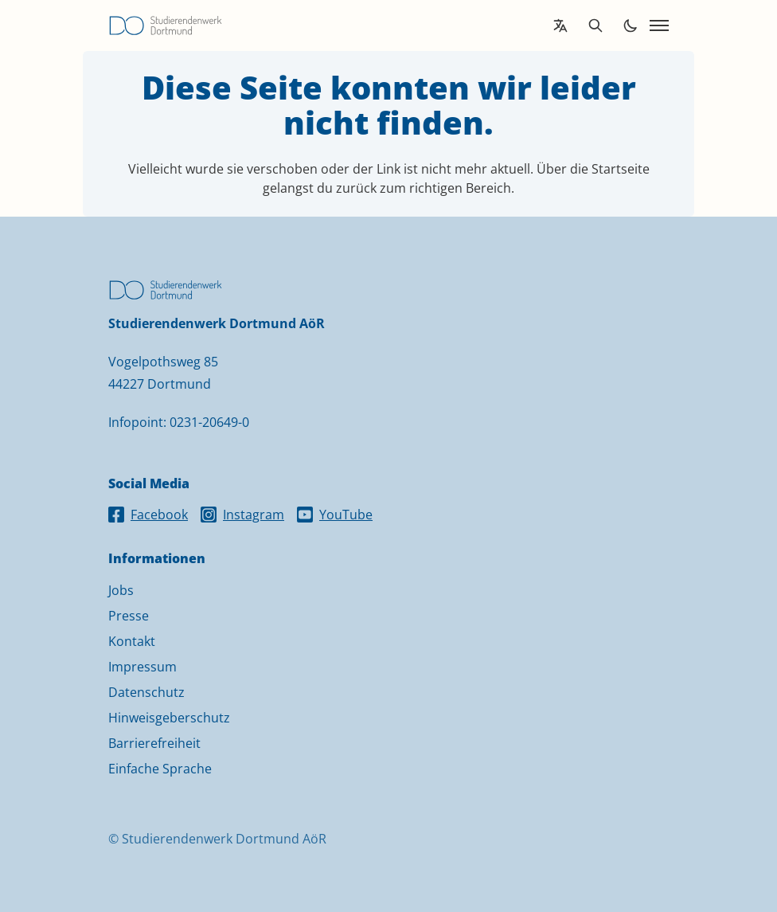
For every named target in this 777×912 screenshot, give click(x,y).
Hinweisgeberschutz (169, 717)
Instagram (242, 514)
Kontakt (131, 641)
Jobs (121, 590)
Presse (128, 615)
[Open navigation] (659, 25)
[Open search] (595, 25)
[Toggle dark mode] (630, 25)
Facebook (148, 514)
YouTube (335, 514)
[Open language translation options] (560, 25)
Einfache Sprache (160, 768)
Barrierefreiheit (154, 743)
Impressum (142, 666)
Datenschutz (146, 692)
